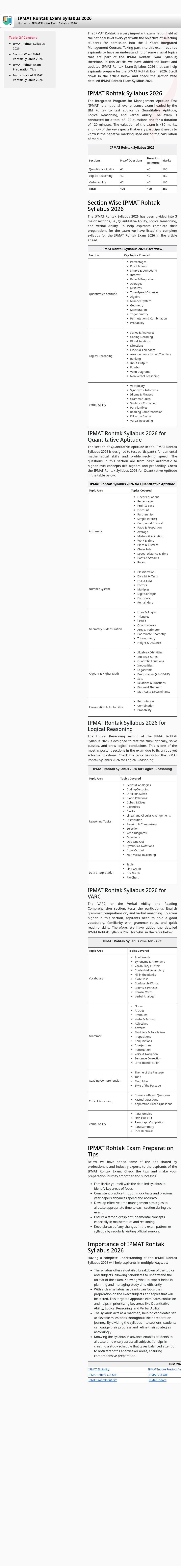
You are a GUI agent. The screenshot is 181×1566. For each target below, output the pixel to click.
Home (22, 23)
